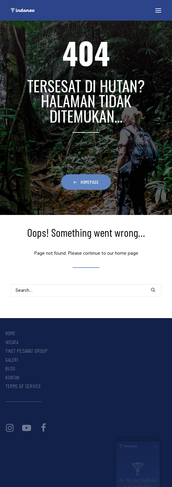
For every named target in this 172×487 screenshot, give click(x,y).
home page (126, 253)
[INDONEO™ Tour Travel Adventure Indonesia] (23, 10)
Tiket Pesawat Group (26, 351)
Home (10, 333)
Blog (10, 368)
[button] (158, 10)
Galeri (11, 360)
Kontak (12, 377)
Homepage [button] (86, 182)
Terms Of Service (23, 386)
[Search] (86, 290)
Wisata (12, 342)
